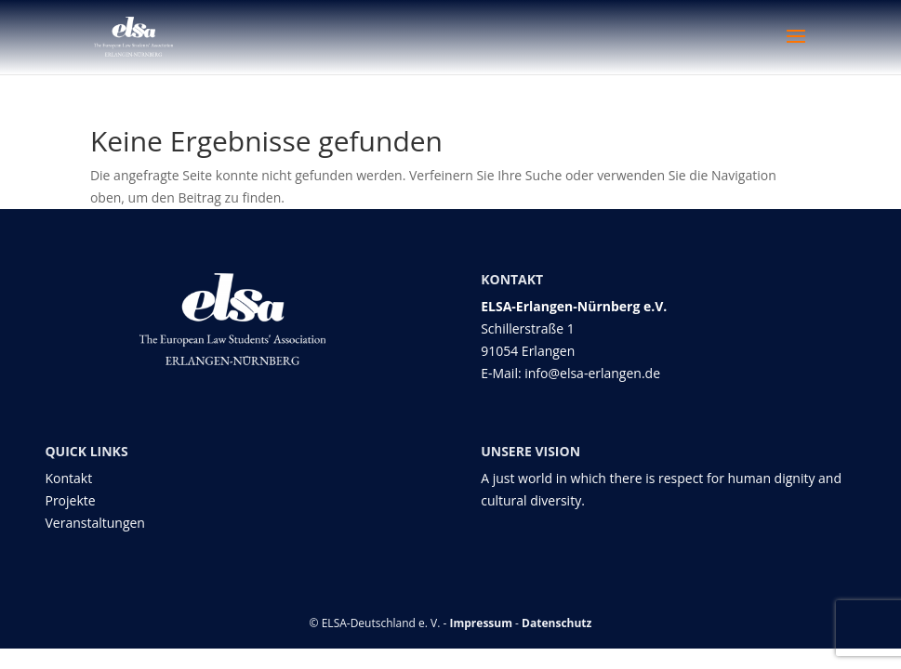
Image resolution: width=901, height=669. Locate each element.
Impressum (481, 623)
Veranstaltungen (94, 522)
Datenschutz (556, 623)
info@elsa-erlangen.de (592, 373)
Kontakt (68, 478)
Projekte (70, 500)
